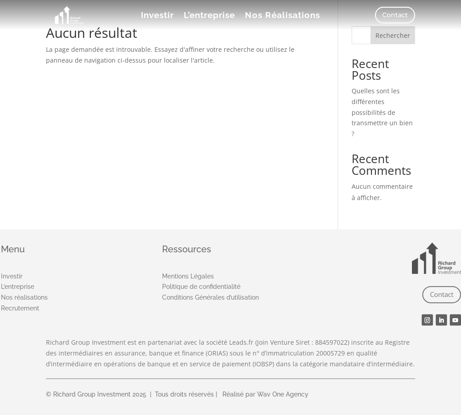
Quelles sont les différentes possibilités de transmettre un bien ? (382, 112)
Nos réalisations (24, 297)
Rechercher (392, 35)
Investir (157, 16)
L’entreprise (209, 16)
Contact (395, 15)
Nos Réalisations (282, 16)
